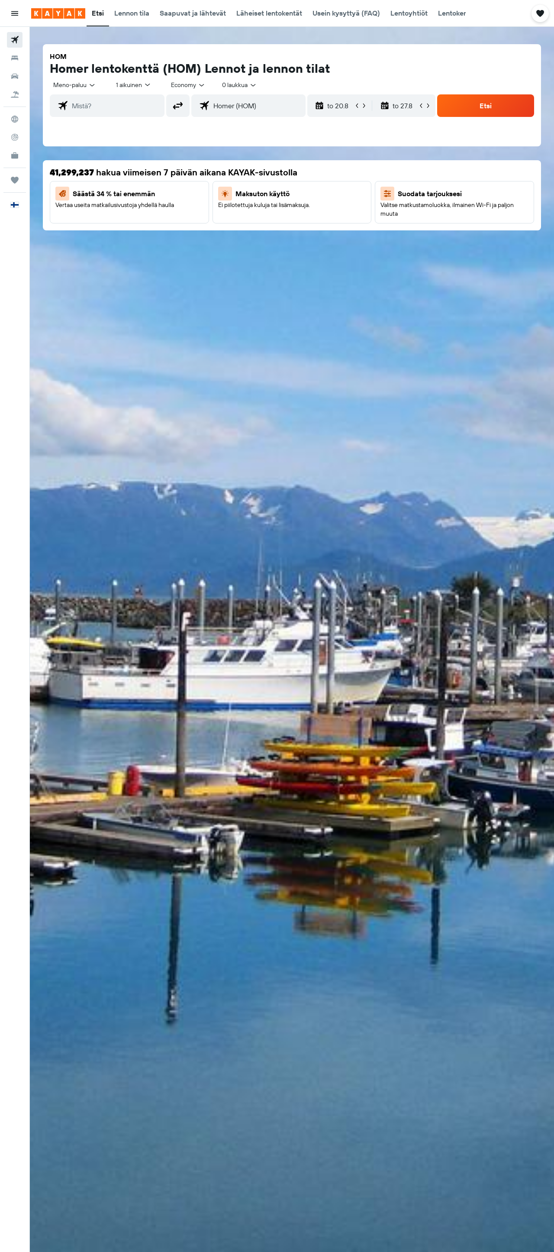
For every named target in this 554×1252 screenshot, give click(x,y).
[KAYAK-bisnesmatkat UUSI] (14, 155)
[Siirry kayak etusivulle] (58, 13)
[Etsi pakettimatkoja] (14, 94)
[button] (14, 13)
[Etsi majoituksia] (14, 58)
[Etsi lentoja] (14, 40)
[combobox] (75, 85)
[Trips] (14, 180)
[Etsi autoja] (14, 76)
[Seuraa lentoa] (14, 137)
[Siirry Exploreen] (14, 119)
